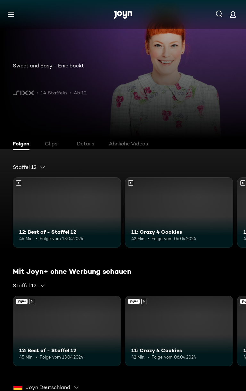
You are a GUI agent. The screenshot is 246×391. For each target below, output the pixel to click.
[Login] (232, 14)
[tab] (23, 144)
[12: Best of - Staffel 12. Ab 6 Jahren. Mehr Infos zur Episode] (67, 212)
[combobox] (29, 167)
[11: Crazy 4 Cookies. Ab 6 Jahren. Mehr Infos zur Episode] (179, 212)
